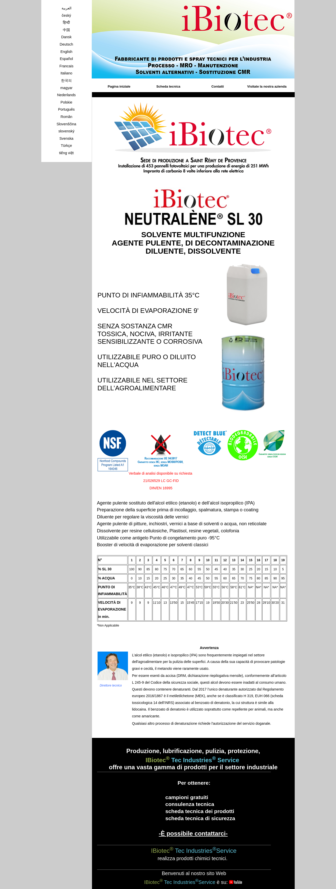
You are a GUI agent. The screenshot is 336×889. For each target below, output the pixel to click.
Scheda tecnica (168, 86)
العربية (66, 8)
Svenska (66, 138)
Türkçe (66, 146)
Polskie (66, 102)
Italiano (66, 73)
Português (66, 109)
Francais (66, 66)
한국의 (66, 80)
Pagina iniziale (119, 86)
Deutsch (66, 44)
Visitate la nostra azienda (267, 86)
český (66, 15)
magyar (66, 88)
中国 (66, 30)
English (66, 52)
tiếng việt (66, 153)
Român (66, 117)
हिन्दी (66, 23)
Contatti (217, 86)
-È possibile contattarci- (193, 833)
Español (66, 59)
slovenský (66, 131)
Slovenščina (66, 124)
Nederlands (66, 95)
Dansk (66, 37)
